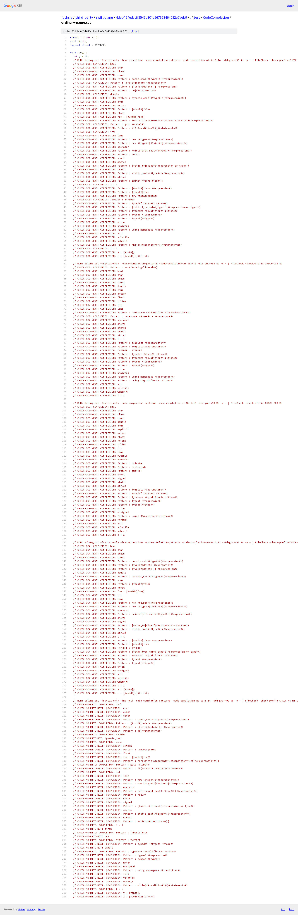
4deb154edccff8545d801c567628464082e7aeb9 (151, 17)
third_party (84, 17)
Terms (41, 909)
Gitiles (21, 909)
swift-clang (104, 17)
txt (283, 909)
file (135, 31)
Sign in (290, 5)
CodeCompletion (216, 17)
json (291, 909)
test (197, 17)
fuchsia (66, 17)
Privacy (31, 909)
